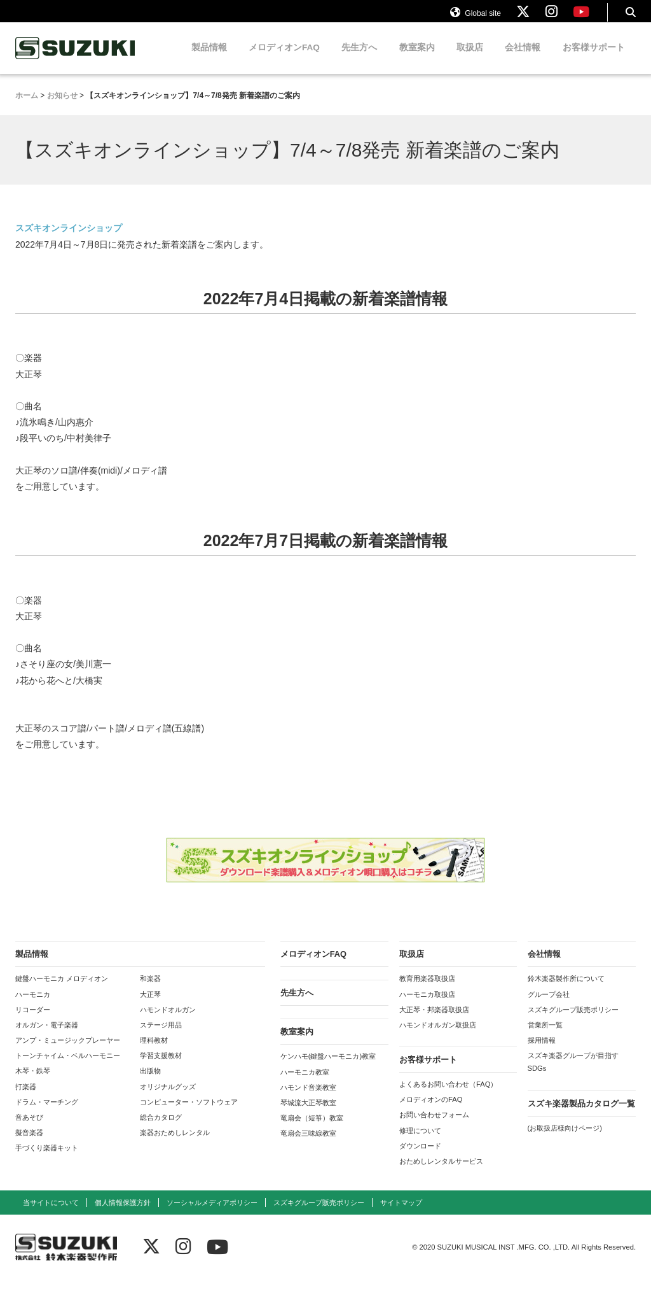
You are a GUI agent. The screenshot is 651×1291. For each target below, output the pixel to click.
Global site (475, 17)
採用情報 (542, 1051)
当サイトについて (51, 1214)
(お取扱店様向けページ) (565, 1139)
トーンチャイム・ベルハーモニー (67, 1067)
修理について (420, 1141)
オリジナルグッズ (168, 1097)
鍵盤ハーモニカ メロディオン (61, 990)
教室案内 (417, 59)
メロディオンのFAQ (430, 1111)
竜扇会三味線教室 (308, 1144)
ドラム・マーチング (46, 1113)
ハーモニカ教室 (304, 1083)
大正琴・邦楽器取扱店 (434, 1020)
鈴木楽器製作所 (75, 59)
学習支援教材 (161, 1067)
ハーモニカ (32, 1005)
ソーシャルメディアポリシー (212, 1214)
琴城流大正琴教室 (308, 1114)
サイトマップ (401, 1214)
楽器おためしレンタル (175, 1144)
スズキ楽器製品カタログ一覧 (581, 1114)
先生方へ (359, 59)
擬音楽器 (29, 1144)
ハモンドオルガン (168, 1020)
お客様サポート (594, 59)
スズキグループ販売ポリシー (573, 1020)
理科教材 (154, 1051)
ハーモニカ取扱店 (427, 1005)
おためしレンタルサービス (441, 1172)
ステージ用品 (161, 1036)
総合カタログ (161, 1128)
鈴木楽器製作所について (566, 990)
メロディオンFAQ (284, 59)
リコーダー (32, 1020)
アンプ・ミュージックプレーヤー (67, 1051)
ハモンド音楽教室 (308, 1098)
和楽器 (150, 990)
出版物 (150, 1082)
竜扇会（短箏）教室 (311, 1129)
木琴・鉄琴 (32, 1082)
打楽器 (25, 1097)
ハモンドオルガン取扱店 (437, 1036)
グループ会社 (549, 1005)
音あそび (29, 1128)
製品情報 (209, 59)
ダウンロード (420, 1156)
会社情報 (522, 59)
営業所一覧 (545, 1036)
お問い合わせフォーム (434, 1126)
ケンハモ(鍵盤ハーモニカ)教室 (328, 1067)
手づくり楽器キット (46, 1159)
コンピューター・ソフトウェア (189, 1113)
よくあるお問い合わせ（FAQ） (448, 1095)
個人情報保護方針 (123, 1214)
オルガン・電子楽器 (46, 1036)
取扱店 (469, 59)
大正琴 (150, 1005)
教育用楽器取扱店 (427, 990)
